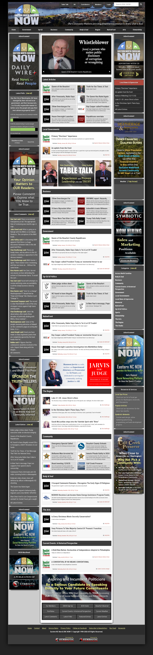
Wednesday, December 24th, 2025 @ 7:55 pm (68, 429)
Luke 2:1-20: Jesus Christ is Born (65, 398)
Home (14, 30)
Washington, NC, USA (129, 191)
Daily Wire (107, 257)
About (44, 628)
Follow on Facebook (80, 628)
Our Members (51, 606)
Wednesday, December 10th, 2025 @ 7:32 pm (68, 490)
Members (98, 4)
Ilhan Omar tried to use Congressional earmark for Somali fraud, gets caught (23, 498)
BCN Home (85, 606)
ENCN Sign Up (68, 606)
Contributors (85, 4)
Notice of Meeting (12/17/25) (125, 96)
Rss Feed (113, 628)
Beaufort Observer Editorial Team (101, 143)
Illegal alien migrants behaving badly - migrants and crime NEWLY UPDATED (23, 491)
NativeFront (111, 30)
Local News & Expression (124, 299)
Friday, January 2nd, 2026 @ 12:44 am (66, 524)
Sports (117, 312)
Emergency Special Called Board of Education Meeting (63, 444)
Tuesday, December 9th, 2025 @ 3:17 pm (67, 502)
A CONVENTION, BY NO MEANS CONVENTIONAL (70, 562)
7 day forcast (132, 181)
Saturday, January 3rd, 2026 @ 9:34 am (67, 155)
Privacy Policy (66, 628)
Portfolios (50, 611)
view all (29, 93)
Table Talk (64, 4)
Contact (37, 628)
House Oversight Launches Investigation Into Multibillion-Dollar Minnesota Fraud (77, 348)
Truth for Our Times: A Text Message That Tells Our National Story (23, 452)
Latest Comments (51, 617)
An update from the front (62, 148)
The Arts (47, 510)
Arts (124, 30)
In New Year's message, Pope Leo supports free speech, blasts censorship (22, 465)
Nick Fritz (107, 155)
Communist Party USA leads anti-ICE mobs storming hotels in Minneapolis (23, 473)
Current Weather (102, 611)
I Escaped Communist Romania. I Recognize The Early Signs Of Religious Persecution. (81, 484)
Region (97, 30)
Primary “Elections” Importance (64, 136)
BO (75, 4)
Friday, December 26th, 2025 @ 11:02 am (67, 417)
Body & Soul (84, 30)
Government (26, 30)
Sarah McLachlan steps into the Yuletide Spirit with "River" (75, 422)
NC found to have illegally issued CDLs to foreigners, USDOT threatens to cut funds (23, 444)
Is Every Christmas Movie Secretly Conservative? (71, 516)
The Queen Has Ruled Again (20, 487)
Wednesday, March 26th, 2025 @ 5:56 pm (67, 569)
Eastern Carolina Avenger (103, 569)
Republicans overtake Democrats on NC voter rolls (97, 117)
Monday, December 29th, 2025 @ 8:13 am (67, 535)
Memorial (118, 302)
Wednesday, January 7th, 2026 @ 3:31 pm (67, 354)
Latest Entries (102, 617)
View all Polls (31, 142)
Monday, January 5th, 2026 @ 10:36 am (67, 143)
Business (54, 30)
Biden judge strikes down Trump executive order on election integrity (23, 431)
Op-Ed (40, 30)
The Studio (119, 326)
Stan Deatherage (105, 405)
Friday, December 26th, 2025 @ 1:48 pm (67, 405)
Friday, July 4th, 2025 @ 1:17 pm (65, 557)
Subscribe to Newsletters (98, 628)
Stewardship (137, 30)
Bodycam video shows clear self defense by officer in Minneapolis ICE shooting (23, 480)
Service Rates (53, 628)
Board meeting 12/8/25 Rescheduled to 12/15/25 (62, 464)
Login (109, 4)
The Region (48, 391)
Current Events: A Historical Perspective (60, 543)
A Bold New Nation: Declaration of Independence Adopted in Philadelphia (81, 550)
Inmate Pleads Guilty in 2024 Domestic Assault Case (97, 454)
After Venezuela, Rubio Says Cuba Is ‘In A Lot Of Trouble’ (23, 458)
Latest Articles (49, 79)
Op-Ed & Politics (50, 276)
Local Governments (51, 129)
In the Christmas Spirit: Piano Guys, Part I (68, 410)
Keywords (121, 628)
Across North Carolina (123, 273)
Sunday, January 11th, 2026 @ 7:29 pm (67, 245)
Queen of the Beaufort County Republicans (21, 437)
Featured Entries (85, 617)
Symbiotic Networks (122, 414)
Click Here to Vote (17, 141)
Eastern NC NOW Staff (104, 268)
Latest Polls (68, 617)
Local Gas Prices (121, 394)
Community (69, 30)
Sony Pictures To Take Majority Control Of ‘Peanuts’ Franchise (76, 528)
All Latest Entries (16, 503)
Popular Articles (121, 406)
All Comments (15, 353)
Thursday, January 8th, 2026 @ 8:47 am (67, 269)
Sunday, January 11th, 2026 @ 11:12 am (67, 257)
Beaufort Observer (102, 606)
